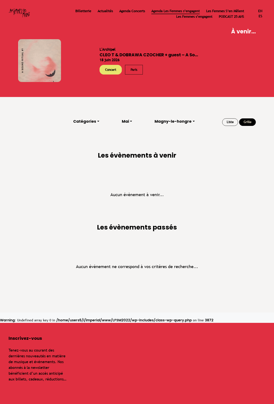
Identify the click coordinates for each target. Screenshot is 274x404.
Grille (247, 122)
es (260, 16)
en (260, 11)
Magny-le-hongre (173, 121)
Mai (125, 121)
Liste (230, 122)
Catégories (84, 121)
